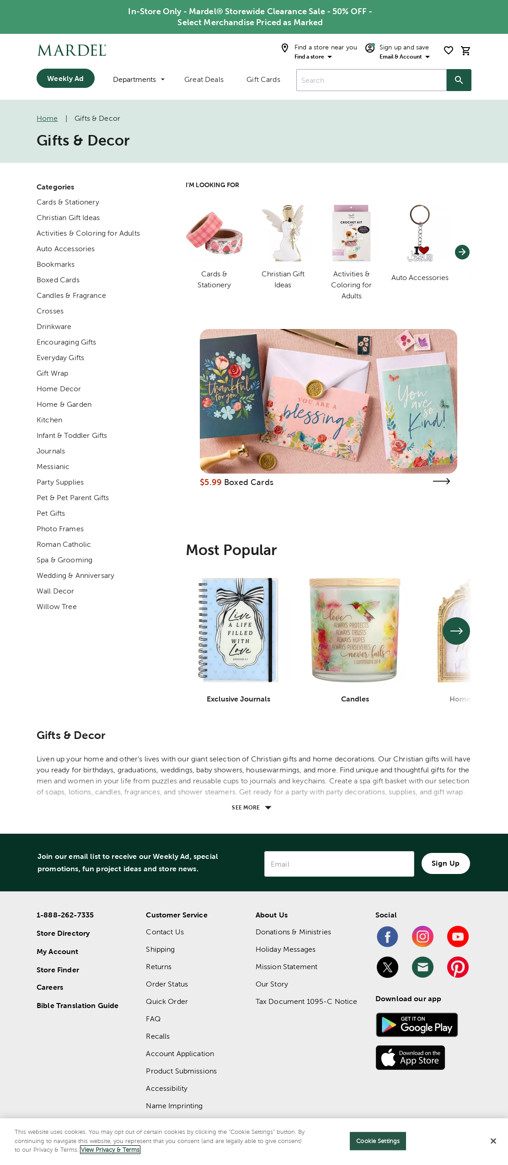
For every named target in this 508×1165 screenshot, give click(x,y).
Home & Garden (64, 404)
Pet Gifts (51, 513)
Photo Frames (60, 529)
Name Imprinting (174, 1106)
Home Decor (59, 389)
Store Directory (63, 933)
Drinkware (54, 326)
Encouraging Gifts (66, 342)
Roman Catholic (64, 544)
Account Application (180, 1053)
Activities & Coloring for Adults (88, 233)
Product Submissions (181, 1071)
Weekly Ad (65, 78)
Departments (139, 79)
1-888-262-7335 (65, 915)
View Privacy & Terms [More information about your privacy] (110, 1149)
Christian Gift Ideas (68, 217)
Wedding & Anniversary (75, 575)
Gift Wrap (52, 373)
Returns (158, 967)
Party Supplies (60, 482)
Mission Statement (287, 967)
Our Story (272, 984)
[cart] (465, 50)
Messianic (53, 466)
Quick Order (167, 1001)
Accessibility (166, 1088)
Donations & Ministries (293, 932)
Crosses (50, 311)
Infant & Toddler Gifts (72, 435)
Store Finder (58, 969)
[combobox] (371, 80)
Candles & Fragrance (71, 295)
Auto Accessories (66, 249)
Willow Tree (57, 606)
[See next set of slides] (456, 631)
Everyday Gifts (60, 357)
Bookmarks (56, 264)
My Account (58, 951)
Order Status (167, 984)
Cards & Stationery (68, 202)
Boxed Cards (58, 280)
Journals (51, 451)
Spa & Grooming (64, 560)
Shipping (160, 949)
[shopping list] (448, 50)
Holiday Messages (285, 949)
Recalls (158, 1036)
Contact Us (165, 932)
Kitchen (49, 420)
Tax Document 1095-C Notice (307, 1001)
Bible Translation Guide (77, 1005)
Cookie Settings (378, 1141)
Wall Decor (56, 591)
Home (47, 118)
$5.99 (211, 482)
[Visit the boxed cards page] (441, 481)
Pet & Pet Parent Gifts (73, 498)
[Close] (493, 1141)
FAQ (153, 1019)
